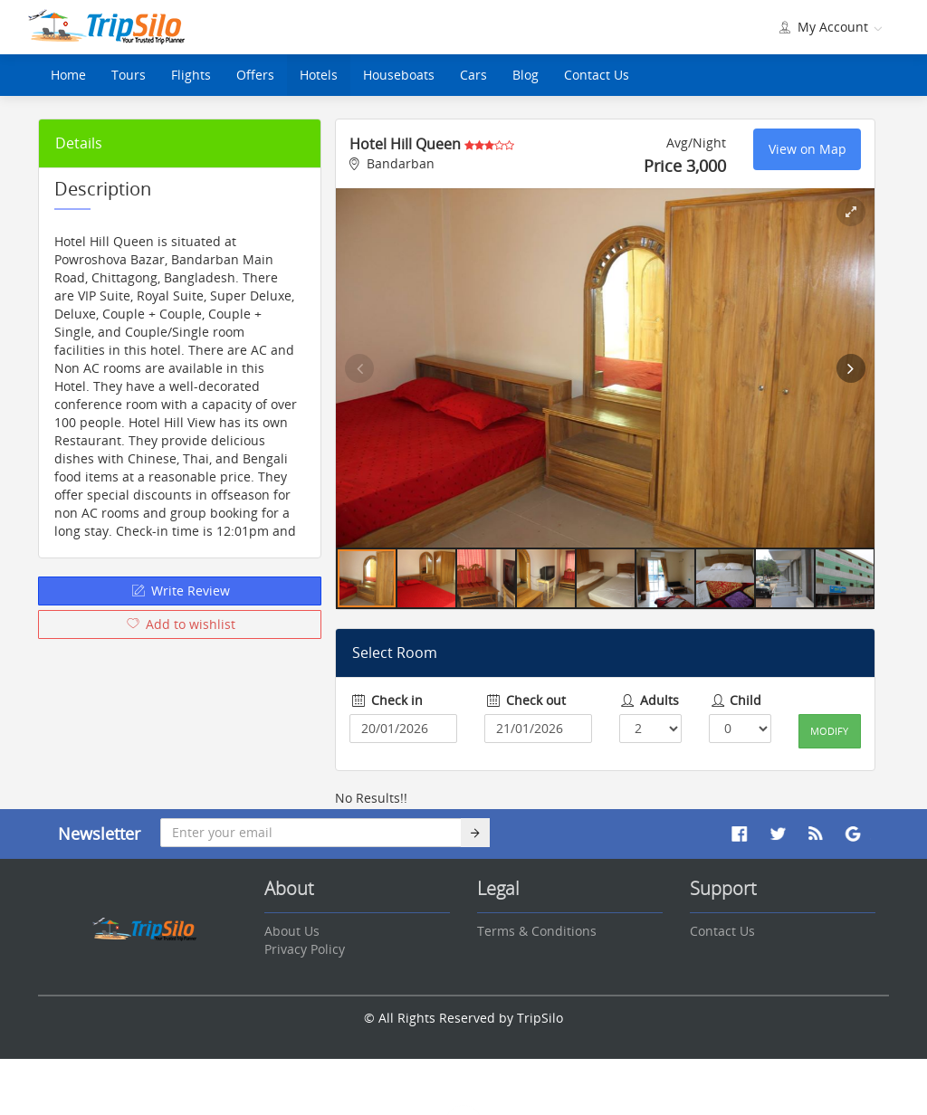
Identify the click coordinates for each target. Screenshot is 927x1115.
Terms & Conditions (537, 930)
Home (68, 74)
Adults (649, 700)
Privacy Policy (304, 949)
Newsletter (99, 833)
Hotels (319, 74)
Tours (128, 74)
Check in (386, 700)
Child (735, 700)
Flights (191, 74)
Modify (829, 731)
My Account (829, 26)
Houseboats (399, 74)
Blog (525, 74)
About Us (292, 930)
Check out (525, 700)
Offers (255, 74)
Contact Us (596, 74)
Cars (473, 74)
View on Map (807, 148)
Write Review (179, 590)
